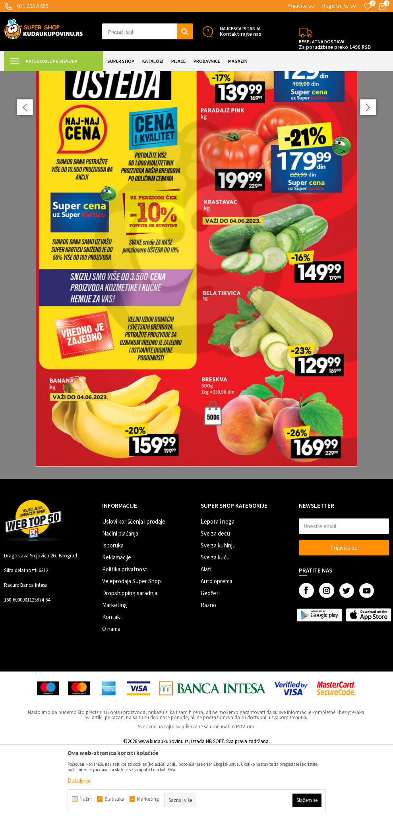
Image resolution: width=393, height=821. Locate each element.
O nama (111, 700)
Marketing (114, 676)
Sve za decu (215, 605)
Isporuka (113, 616)
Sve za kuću (215, 628)
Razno (208, 676)
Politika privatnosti (125, 640)
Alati (206, 640)
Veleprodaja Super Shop (131, 652)
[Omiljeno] (367, 6)
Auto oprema (216, 652)
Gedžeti (210, 664)
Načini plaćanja (120, 605)
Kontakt (112, 688)
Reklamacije (116, 628)
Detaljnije (79, 780)
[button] (147, 31)
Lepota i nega (217, 593)
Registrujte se (339, 5)
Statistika (114, 799)
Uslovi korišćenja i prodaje (133, 593)
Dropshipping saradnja (129, 664)
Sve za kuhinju (218, 616)
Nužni (85, 799)
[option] (196, 310)
